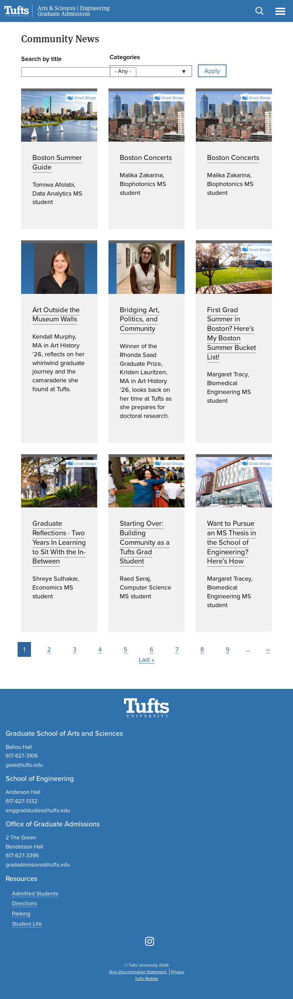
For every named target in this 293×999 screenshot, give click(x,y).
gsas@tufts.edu (24, 765)
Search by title (41, 58)
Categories (125, 57)
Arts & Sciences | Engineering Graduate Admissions (74, 11)
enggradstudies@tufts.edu (38, 810)
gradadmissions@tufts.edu (38, 865)
